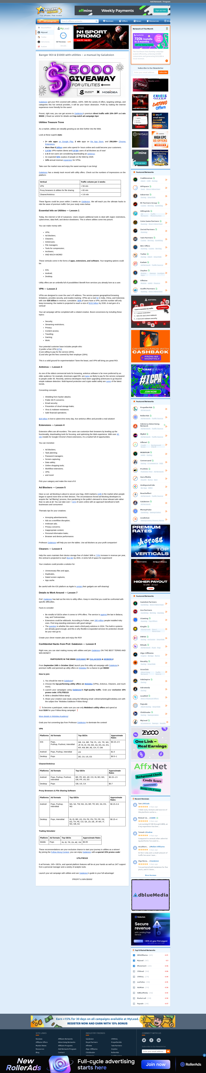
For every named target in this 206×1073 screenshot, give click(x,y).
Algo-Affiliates (91, 1049)
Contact (61, 1052)
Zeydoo (114, 1049)
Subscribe (163, 72)
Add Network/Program (67, 1049)
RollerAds (115, 1052)
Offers (123, 21)
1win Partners (116, 1045)
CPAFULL (114, 1039)
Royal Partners (92, 1042)
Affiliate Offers (42, 1042)
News (137, 21)
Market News (41, 1045)
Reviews (108, 21)
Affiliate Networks (65, 1039)
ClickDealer (90, 1052)
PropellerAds (116, 1042)
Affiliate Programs (65, 1045)
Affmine (89, 1045)
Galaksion (90, 1039)
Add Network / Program (160, 1)
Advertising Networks (66, 1042)
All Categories (47, 21)
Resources (153, 21)
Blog (167, 21)
